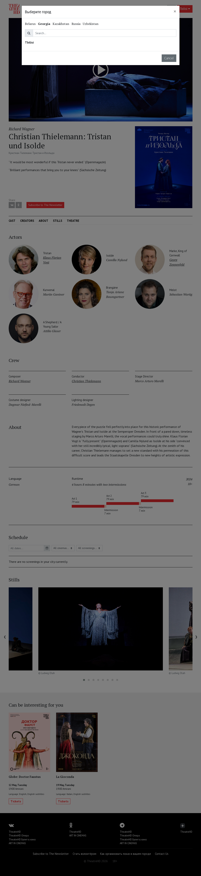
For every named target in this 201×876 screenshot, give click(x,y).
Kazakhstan (61, 24)
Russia (76, 24)
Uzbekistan (90, 24)
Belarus (30, 24)
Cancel (169, 58)
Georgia (44, 24)
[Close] (174, 11)
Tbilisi (29, 42)
